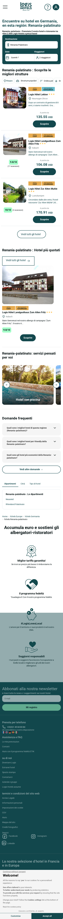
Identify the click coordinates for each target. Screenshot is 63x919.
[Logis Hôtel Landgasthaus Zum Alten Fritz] (14, 144)
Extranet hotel (8, 767)
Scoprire (44, 124)
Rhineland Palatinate (15, 504)
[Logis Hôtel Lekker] (14, 97)
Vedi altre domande (31, 469)
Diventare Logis (9, 762)
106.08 (44, 165)
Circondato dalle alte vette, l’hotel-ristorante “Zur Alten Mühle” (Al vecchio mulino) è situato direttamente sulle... (43, 201)
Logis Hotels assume (11, 787)
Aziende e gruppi (9, 782)
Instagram (39, 836)
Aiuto (4, 817)
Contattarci (7, 777)
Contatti (6, 746)
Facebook (10, 836)
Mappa (8, 80)
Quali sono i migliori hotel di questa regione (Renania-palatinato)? (27, 429)
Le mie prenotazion (10, 742)
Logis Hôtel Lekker (41, 94)
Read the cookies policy (12, 907)
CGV (4, 812)
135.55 (44, 117)
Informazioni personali (12, 803)
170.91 (44, 212)
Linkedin (8, 843)
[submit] (31, 707)
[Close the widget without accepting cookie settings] (14, 871)
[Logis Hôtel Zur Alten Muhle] (14, 192)
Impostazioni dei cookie (12, 808)
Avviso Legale (8, 798)
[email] (31, 698)
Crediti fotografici (10, 827)
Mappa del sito (8, 822)
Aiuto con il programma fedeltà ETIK (18, 751)
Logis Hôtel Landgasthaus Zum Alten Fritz (44, 142)
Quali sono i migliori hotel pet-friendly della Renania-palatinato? (27, 442)
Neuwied (10, 499)
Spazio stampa (9, 772)
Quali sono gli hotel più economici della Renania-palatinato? (29, 456)
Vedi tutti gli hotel (31, 234)
